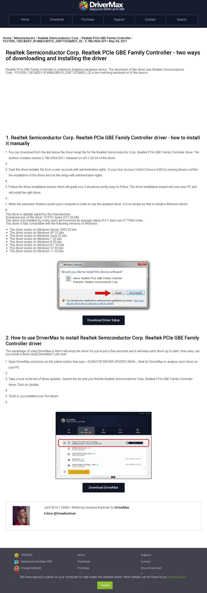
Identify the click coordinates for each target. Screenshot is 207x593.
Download (57, 19)
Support (119, 19)
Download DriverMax (103, 487)
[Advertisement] (103, 106)
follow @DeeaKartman (60, 513)
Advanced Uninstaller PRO (33, 561)
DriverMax (122, 507)
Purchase (88, 19)
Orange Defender (27, 568)
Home (25, 19)
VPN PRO (23, 555)
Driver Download (151, 568)
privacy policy (177, 577)
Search (181, 19)
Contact (150, 19)
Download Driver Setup (103, 320)
